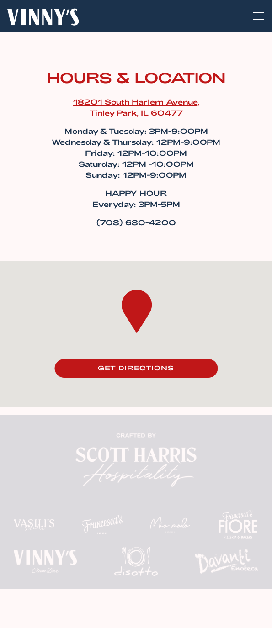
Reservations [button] (136, 592)
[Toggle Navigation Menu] (258, 16)
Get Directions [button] (136, 368)
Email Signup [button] (136, 616)
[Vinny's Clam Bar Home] (43, 16)
